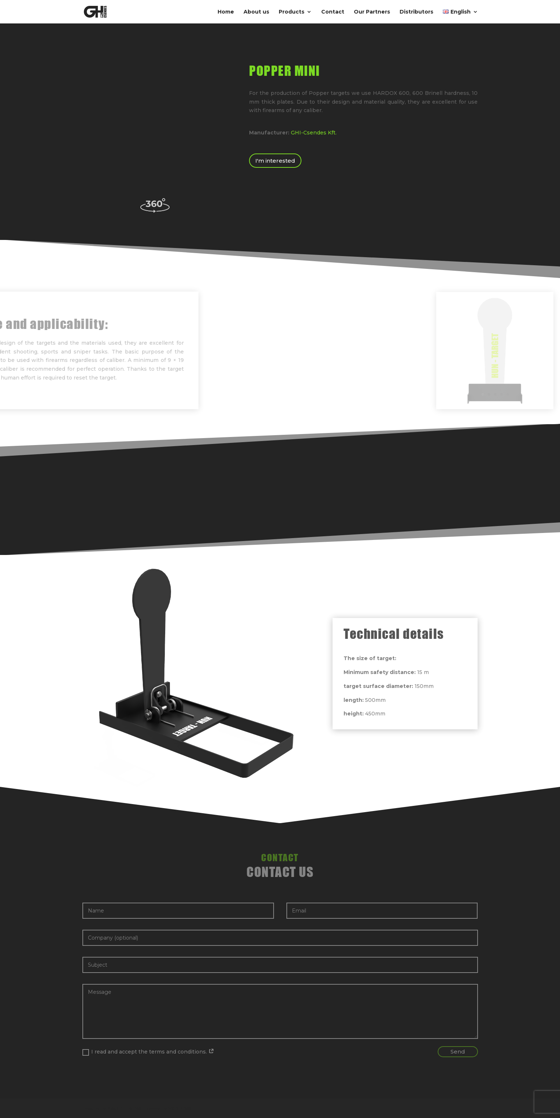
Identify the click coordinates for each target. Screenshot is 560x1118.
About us (256, 12)
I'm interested (275, 160)
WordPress (179, 1108)
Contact (332, 12)
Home (226, 12)
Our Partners (372, 12)
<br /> (154, 125)
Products (291, 12)
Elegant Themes (124, 1108)
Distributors (416, 12)
